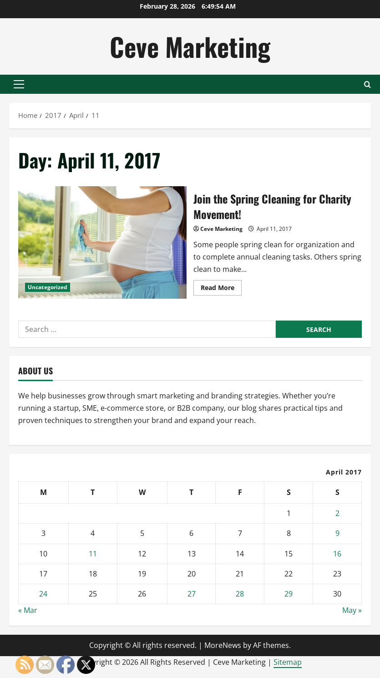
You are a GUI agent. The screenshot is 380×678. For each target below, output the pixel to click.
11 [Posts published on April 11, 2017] (93, 554)
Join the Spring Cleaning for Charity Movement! (102, 242)
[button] (19, 84)
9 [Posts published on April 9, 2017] (337, 533)
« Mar (27, 610)
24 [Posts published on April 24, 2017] (43, 594)
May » (352, 610)
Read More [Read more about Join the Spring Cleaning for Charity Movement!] (221, 289)
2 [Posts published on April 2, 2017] (337, 513)
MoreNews (222, 645)
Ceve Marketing (190, 46)
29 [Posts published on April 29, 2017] (288, 594)
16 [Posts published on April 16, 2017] (337, 554)
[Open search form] (367, 84)
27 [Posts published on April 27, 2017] (191, 594)
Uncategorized (47, 287)
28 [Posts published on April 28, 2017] (240, 594)
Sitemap (288, 662)
